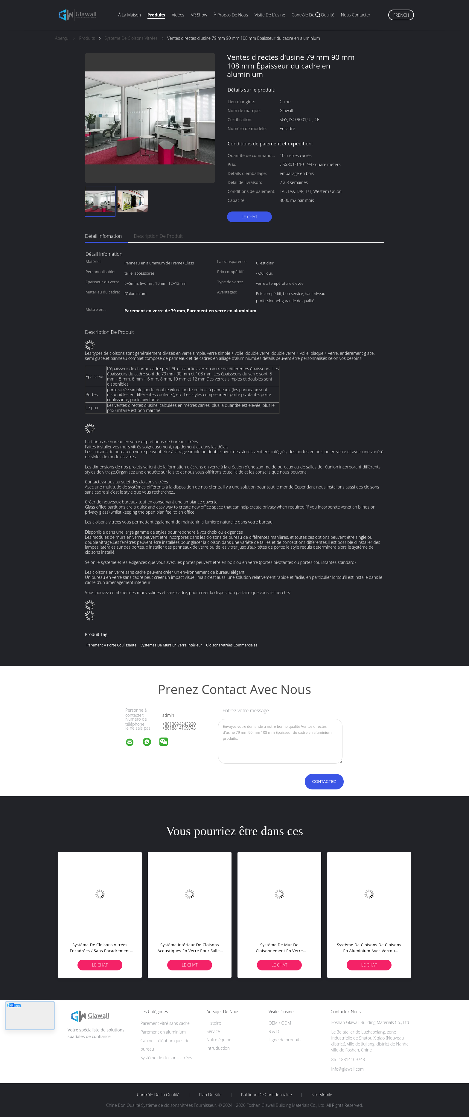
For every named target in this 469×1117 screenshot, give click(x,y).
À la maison (129, 15)
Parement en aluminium (163, 1032)
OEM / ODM (280, 1023)
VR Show (199, 15)
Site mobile (321, 1095)
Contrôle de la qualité (313, 15)
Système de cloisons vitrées (166, 1057)
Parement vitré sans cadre (165, 1023)
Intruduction (218, 1048)
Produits (156, 15)
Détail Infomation (103, 236)
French (401, 15)
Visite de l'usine (270, 15)
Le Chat (249, 217)
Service (213, 1031)
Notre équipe (218, 1040)
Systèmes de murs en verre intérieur (171, 645)
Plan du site (210, 1095)
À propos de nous (231, 15)
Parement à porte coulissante (111, 645)
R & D (274, 1031)
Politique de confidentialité (266, 1095)
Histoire (213, 1023)
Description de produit (158, 236)
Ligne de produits (285, 1040)
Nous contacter (355, 15)
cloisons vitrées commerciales (231, 645)
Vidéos (178, 15)
